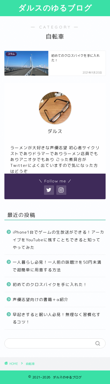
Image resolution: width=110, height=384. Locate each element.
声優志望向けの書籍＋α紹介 (40, 299)
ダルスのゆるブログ (55, 7)
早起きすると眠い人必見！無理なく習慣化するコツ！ (57, 318)
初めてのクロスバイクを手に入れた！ (50, 284)
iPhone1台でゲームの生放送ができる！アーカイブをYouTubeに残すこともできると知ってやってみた (58, 239)
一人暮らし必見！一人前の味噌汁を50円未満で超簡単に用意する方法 (57, 265)
